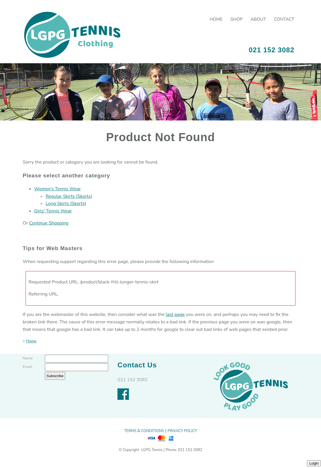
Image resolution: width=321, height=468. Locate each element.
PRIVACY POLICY (182, 431)
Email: (28, 366)
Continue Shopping (48, 223)
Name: (28, 358)
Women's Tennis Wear (57, 189)
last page (175, 314)
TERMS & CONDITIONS (144, 431)
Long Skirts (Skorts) (66, 203)
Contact (284, 19)
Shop (237, 19)
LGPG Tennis (151, 449)
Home (216, 19)
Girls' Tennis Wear (53, 211)
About (258, 19)
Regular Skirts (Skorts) (69, 196)
